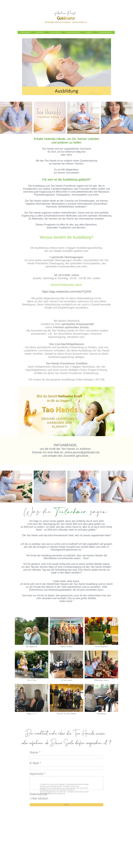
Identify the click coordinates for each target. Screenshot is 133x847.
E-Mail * (35, 763)
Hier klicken (39, 798)
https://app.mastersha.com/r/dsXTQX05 (66, 291)
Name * (35, 752)
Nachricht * (37, 774)
